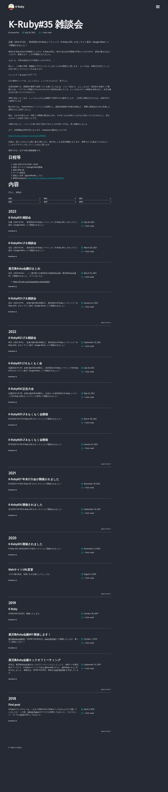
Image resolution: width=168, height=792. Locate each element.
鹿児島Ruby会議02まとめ (24, 285)
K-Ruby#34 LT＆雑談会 (22, 258)
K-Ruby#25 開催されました (25, 576)
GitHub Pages (44, 749)
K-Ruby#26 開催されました (25, 535)
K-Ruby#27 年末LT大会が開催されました (33, 510)
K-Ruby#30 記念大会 (21, 417)
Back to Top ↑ (105, 345)
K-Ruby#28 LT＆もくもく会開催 (28, 469)
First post (14, 741)
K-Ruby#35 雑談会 (19, 232)
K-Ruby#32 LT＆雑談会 (22, 361)
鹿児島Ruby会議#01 (17, 672)
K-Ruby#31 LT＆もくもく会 (25, 391)
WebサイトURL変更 (20, 601)
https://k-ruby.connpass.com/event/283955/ (51, 190)
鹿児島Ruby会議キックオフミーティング (34, 694)
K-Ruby (12, 642)
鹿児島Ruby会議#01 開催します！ (29, 667)
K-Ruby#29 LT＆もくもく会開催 (28, 444)
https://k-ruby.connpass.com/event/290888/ (30, 144)
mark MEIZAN (56, 672)
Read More (13, 247)
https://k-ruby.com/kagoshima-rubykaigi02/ (34, 299)
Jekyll (41, 753)
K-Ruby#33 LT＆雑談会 (22, 317)
